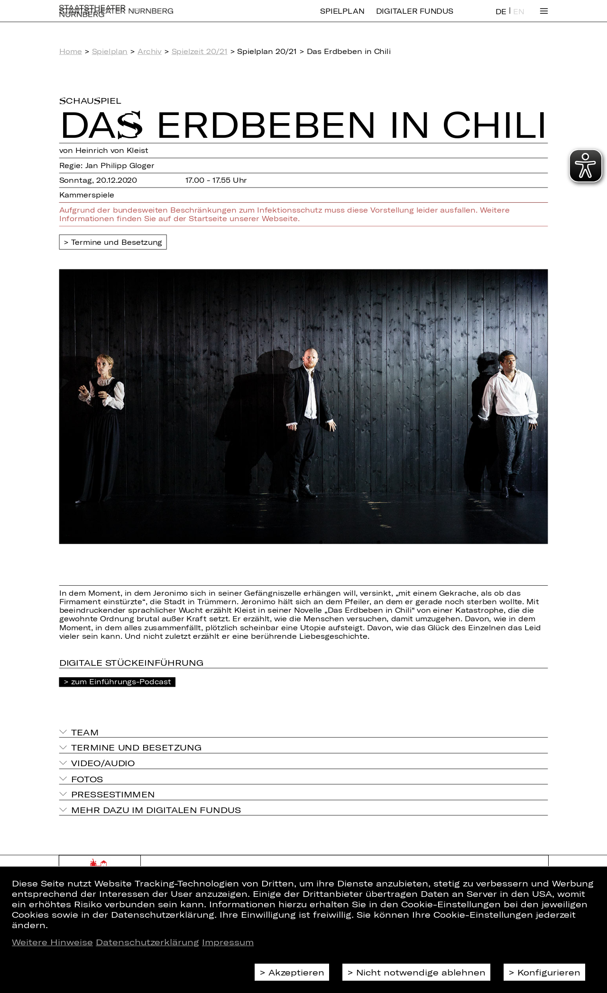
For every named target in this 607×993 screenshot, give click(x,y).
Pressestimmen (113, 794)
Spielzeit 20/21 (200, 51)
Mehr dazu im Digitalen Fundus (156, 810)
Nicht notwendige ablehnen (421, 972)
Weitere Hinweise (52, 942)
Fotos (87, 778)
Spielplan (342, 17)
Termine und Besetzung (117, 242)
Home (70, 51)
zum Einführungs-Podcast (121, 681)
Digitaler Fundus (414, 17)
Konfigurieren (548, 972)
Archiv (150, 51)
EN (518, 18)
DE (501, 18)
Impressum (228, 942)
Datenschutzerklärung (147, 942)
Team (85, 731)
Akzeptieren (296, 972)
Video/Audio (103, 763)
